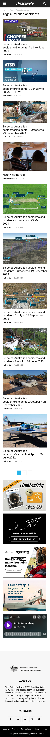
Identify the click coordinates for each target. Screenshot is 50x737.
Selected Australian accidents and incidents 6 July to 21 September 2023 (24, 315)
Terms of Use (26, 729)
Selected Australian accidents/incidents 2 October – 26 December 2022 (25, 402)
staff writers (7, 54)
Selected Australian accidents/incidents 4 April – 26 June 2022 (23, 454)
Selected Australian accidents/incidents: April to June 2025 (23, 47)
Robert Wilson (8, 178)
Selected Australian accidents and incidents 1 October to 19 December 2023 (25, 271)
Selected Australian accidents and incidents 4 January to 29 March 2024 (24, 220)
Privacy (36, 729)
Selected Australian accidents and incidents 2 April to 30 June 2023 (24, 359)
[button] (4, 3)
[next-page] (30, 473)
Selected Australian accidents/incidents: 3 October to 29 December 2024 (23, 130)
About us (6, 729)
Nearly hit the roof (14, 174)
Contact (44, 729)
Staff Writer (7, 409)
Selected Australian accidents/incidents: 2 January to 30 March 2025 (23, 89)
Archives (15, 729)
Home (5, 10)
